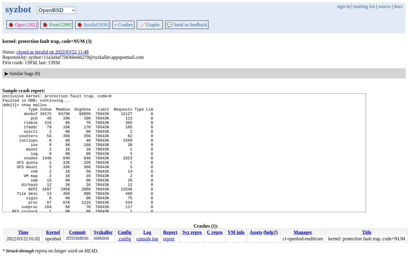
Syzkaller (103, 232)
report (168, 238)
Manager (303, 232)
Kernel (53, 232)
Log (147, 232)
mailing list (364, 6)
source (384, 6)
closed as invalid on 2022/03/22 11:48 (53, 51)
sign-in (343, 6)
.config (124, 238)
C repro (215, 232)
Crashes (123, 24)
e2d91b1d (101, 238)
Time (23, 232)
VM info (236, 232)
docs (398, 6)
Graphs (150, 24)
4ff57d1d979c (77, 238)
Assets (256, 232)
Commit (77, 232)
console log (147, 238)
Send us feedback (187, 24)
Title (367, 232)
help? (270, 232)
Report (170, 232)
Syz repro (192, 232)
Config (124, 232)
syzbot (18, 9)
